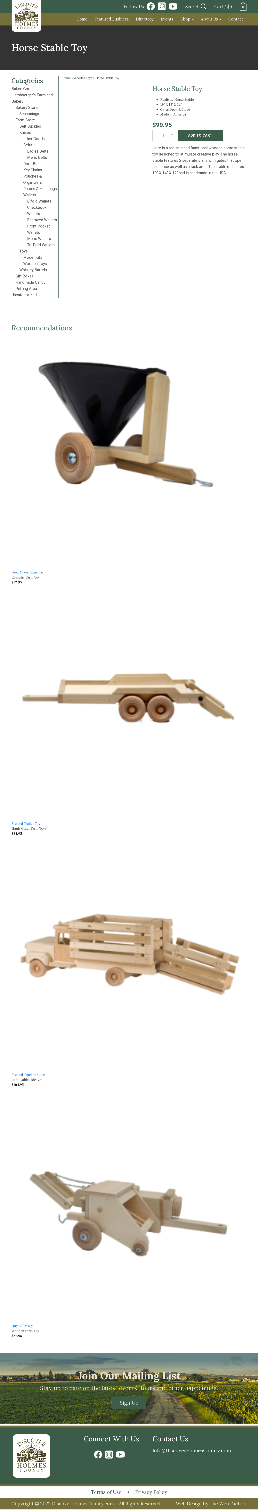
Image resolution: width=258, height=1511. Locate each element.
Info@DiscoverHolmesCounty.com (196, 1451)
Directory (145, 19)
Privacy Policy (153, 1493)
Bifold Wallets (39, 201)
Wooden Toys (35, 263)
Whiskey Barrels (33, 270)
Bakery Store (26, 107)
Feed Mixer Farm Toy (28, 572)
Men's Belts (37, 157)
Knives (25, 132)
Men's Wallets (39, 238)
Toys (23, 251)
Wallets (29, 195)
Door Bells (32, 163)
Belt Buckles (30, 126)
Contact (235, 19)
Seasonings (29, 113)
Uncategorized (24, 294)
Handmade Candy (30, 282)
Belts (27, 145)
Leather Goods (32, 138)
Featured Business (111, 19)
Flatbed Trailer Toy (26, 823)
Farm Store (25, 120)
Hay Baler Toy (22, 1325)
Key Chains (32, 170)
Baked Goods (23, 88)
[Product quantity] (164, 135)
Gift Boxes (24, 276)
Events (167, 19)
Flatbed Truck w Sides (28, 1074)
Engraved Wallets (42, 220)
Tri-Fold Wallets (41, 245)
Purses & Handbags (40, 188)
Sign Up (129, 1402)
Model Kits (32, 257)
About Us (209, 19)
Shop (185, 19)
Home (81, 19)
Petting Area (26, 288)
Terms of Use (104, 1493)
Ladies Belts (37, 151)
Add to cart (200, 135)
